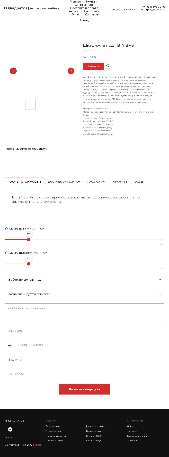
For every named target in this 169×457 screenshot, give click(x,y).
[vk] (10, 429)
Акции (73, 11)
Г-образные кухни (55, 440)
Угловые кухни (53, 431)
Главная (75, 1)
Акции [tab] (139, 181)
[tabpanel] (84, 198)
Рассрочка (91, 11)
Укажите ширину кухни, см (26, 252)
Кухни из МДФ (93, 440)
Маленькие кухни (95, 426)
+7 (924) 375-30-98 (154, 6)
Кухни (90, 1)
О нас (76, 14)
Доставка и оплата (84, 8)
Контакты (92, 14)
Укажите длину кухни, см (24, 228)
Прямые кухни (53, 426)
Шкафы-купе (84, 4)
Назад (84, 20)
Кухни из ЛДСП (94, 436)
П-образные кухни (56, 436)
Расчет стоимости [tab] (24, 181)
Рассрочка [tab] (96, 181)
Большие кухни (94, 431)
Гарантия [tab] (119, 181)
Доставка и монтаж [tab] (64, 181)
